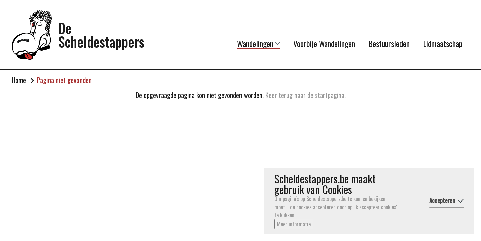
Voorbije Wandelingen (324, 43)
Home (19, 79)
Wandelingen (258, 43)
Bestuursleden (389, 43)
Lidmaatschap (443, 43)
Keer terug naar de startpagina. (305, 95)
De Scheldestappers (101, 34)
